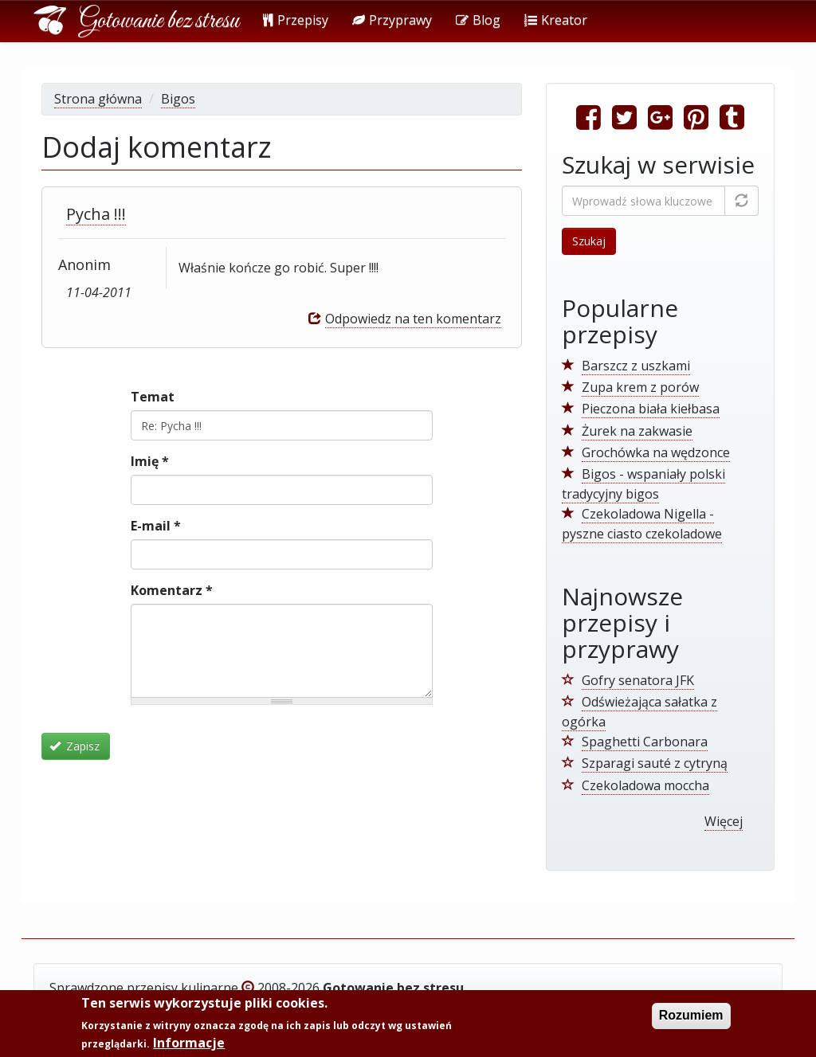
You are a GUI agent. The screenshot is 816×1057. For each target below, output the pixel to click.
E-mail (156, 525)
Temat (153, 396)
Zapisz (74, 746)
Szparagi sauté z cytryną (655, 763)
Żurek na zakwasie (637, 431)
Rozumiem (691, 1017)
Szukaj (589, 241)
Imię (150, 461)
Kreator (555, 20)
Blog (478, 20)
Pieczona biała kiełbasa (651, 408)
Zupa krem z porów (640, 387)
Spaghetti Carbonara (645, 741)
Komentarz (172, 590)
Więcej (723, 821)
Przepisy (295, 20)
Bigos (178, 99)
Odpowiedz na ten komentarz (413, 318)
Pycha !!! (96, 214)
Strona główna (98, 99)
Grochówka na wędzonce (656, 452)
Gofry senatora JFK (638, 680)
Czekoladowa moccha (645, 785)
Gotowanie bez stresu (159, 21)
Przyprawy (392, 20)
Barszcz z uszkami (636, 365)
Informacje (189, 1044)
